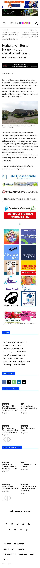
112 (23, 404)
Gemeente (5, 404)
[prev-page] (4, 439)
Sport (23, 462)
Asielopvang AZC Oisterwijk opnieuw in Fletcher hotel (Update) (10, 408)
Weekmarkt (7, 342)
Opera (5, 345)
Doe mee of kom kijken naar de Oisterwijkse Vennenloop (28, 488)
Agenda (6, 333)
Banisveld (6, 352)
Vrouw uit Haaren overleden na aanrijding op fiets (29, 408)
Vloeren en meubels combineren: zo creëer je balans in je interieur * (29, 34)
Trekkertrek (7, 349)
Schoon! (6, 365)
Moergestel (6, 484)
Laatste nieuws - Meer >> (11, 447)
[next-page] (9, 439)
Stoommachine (8, 361)
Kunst (5, 358)
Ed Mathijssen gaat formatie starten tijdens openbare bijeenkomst (10, 430)
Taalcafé (6, 355)
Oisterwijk (24, 484)
